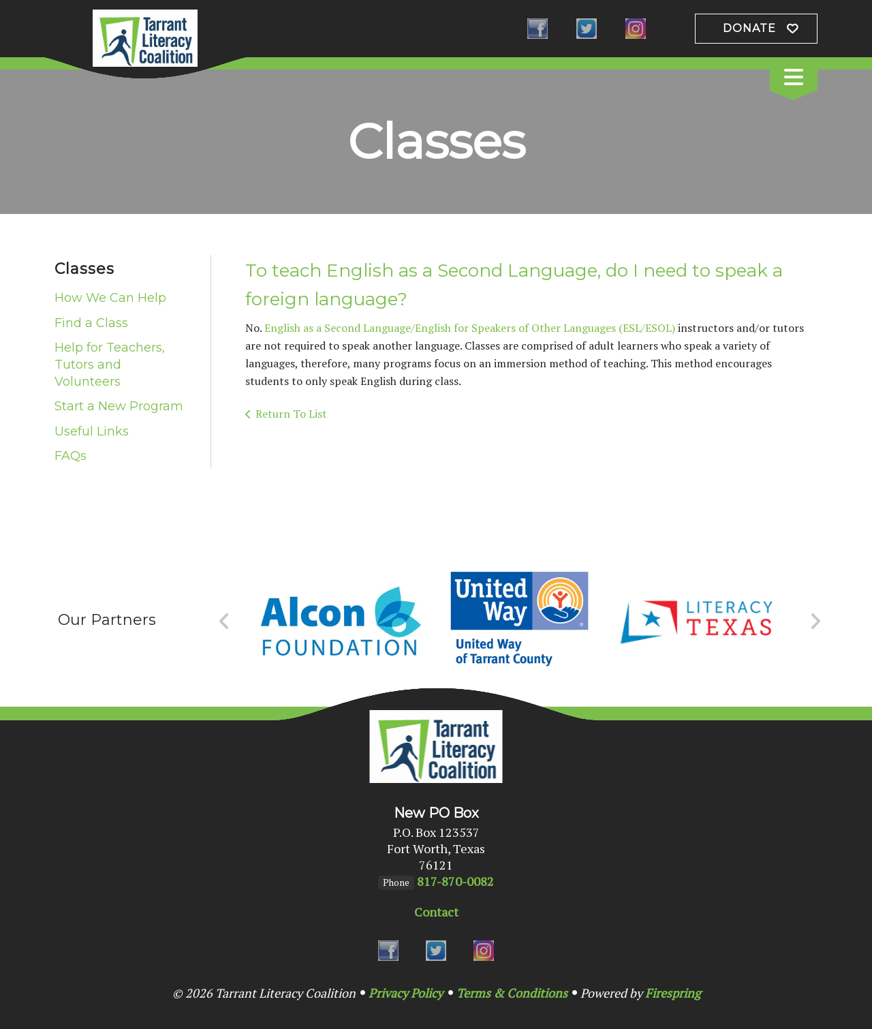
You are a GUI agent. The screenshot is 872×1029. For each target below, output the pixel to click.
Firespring (672, 993)
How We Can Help (110, 297)
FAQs (70, 455)
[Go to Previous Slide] (224, 621)
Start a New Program (118, 406)
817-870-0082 (455, 881)
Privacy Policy (406, 993)
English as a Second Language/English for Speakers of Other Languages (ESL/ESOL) (469, 327)
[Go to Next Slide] (815, 621)
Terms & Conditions (511, 993)
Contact (436, 912)
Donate (749, 28)
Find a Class (91, 323)
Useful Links (91, 431)
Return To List (291, 413)
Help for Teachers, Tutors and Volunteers (109, 364)
